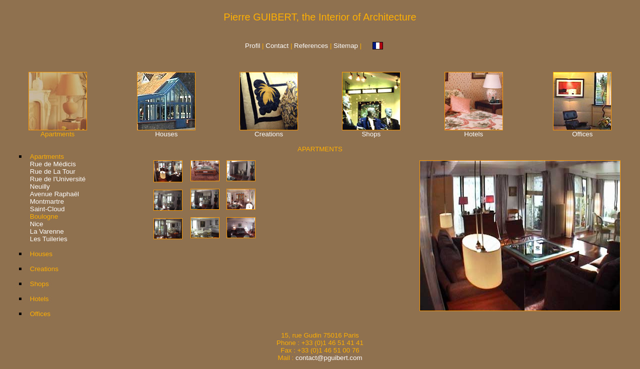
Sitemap (346, 45)
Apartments (47, 156)
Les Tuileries (49, 239)
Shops (371, 134)
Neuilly (40, 186)
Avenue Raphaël (54, 194)
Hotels (473, 134)
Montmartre (47, 201)
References (311, 45)
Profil (252, 45)
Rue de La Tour (53, 171)
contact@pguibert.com (329, 358)
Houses (166, 134)
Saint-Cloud (47, 209)
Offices (582, 134)
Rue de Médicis (53, 164)
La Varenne (47, 231)
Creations (268, 134)
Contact (278, 45)
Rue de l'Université (58, 179)
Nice (37, 224)
